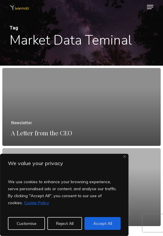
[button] (150, 7)
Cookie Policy (36, 202)
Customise (27, 223)
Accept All (102, 223)
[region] (64, 195)
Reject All (65, 223)
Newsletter (21, 122)
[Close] (124, 156)
